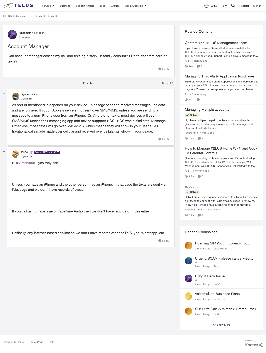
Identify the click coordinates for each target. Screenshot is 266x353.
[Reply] (164, 69)
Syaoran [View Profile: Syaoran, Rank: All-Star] (26, 94)
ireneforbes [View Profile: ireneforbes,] (220, 298)
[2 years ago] (212, 209)
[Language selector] (216, 5)
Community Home (13, 341)
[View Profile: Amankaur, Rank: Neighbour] (12, 34)
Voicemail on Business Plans (217, 294)
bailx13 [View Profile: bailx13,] (218, 283)
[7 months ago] (198, 94)
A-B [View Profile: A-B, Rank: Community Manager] (187, 60)
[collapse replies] (4, 94)
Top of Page (36, 341)
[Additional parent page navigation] (32, 16)
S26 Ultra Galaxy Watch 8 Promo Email (225, 309)
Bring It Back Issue (210, 276)
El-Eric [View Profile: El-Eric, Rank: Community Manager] (25, 152)
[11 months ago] (199, 171)
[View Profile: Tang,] (188, 260)
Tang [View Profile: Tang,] (216, 266)
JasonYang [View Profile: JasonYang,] (220, 248)
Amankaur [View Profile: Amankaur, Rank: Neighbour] (25, 32)
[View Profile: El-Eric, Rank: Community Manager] (15, 154)
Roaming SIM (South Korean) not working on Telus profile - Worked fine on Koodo (224, 243)
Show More (221, 324)
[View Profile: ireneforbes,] (188, 296)
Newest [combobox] (168, 83)
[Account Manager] (27, 98)
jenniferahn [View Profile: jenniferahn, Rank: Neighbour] (191, 132)
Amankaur (27, 163)
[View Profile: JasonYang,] (188, 245)
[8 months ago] (198, 61)
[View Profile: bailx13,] (188, 278)
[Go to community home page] (19, 6)
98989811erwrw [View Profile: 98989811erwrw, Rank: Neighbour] (194, 209)
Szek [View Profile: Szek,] (217, 314)
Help (51, 341)
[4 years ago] (206, 133)
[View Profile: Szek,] (188, 311)
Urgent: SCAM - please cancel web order (222, 258)
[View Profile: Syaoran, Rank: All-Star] (15, 96)
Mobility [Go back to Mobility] (43, 16)
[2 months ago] (203, 248)
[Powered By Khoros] (254, 344)
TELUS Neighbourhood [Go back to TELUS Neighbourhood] (14, 16)
